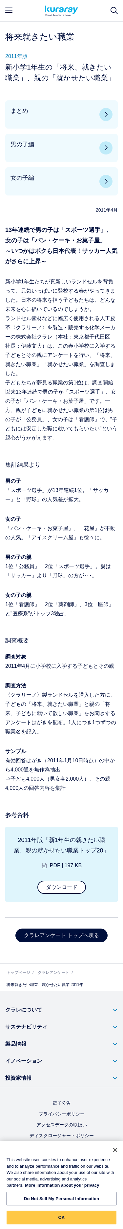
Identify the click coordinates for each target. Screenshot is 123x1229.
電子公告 (61, 1103)
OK (61, 1220)
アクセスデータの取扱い (61, 1124)
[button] (61, 1009)
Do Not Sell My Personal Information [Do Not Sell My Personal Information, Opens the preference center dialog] (61, 1200)
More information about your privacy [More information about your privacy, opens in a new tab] (62, 1187)
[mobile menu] (8, 10)
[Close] (115, 1152)
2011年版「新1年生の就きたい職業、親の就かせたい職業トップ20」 (61, 845)
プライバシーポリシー (62, 1113)
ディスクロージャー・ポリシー (62, 1135)
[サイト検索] (114, 10)
